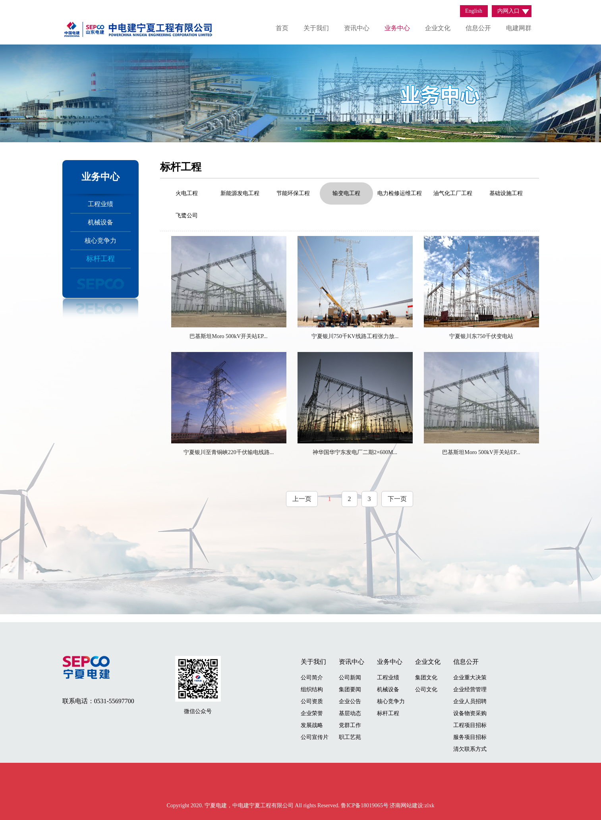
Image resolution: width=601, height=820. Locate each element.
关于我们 (316, 28)
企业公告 (350, 701)
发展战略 (312, 725)
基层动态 (350, 713)
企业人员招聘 (470, 701)
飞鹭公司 (187, 216)
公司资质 (312, 701)
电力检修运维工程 (399, 193)
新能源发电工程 (239, 193)
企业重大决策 (470, 678)
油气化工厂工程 (452, 193)
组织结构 (312, 689)
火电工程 (187, 193)
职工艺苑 (350, 737)
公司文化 (426, 689)
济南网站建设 (406, 805)
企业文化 (437, 28)
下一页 (397, 498)
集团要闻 (350, 689)
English (473, 11)
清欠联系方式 (470, 749)
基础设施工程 (506, 193)
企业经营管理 (470, 689)
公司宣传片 (315, 737)
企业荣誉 (312, 713)
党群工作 (350, 725)
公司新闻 (350, 678)
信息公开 (478, 28)
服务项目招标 (470, 737)
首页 (282, 28)
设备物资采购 (470, 713)
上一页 (301, 498)
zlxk (429, 805)
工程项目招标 (470, 725)
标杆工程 (100, 259)
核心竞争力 (100, 240)
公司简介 (312, 678)
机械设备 (100, 222)
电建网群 (518, 28)
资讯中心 (356, 28)
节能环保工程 (293, 193)
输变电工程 (346, 193)
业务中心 (397, 28)
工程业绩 (100, 204)
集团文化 (426, 678)
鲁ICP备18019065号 (365, 805)
